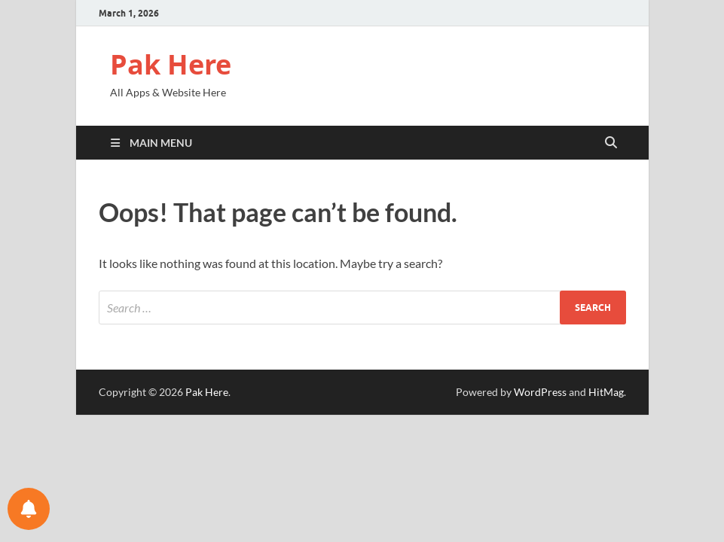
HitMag (606, 391)
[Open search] (611, 143)
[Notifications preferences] (29, 509)
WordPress (540, 391)
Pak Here (170, 64)
